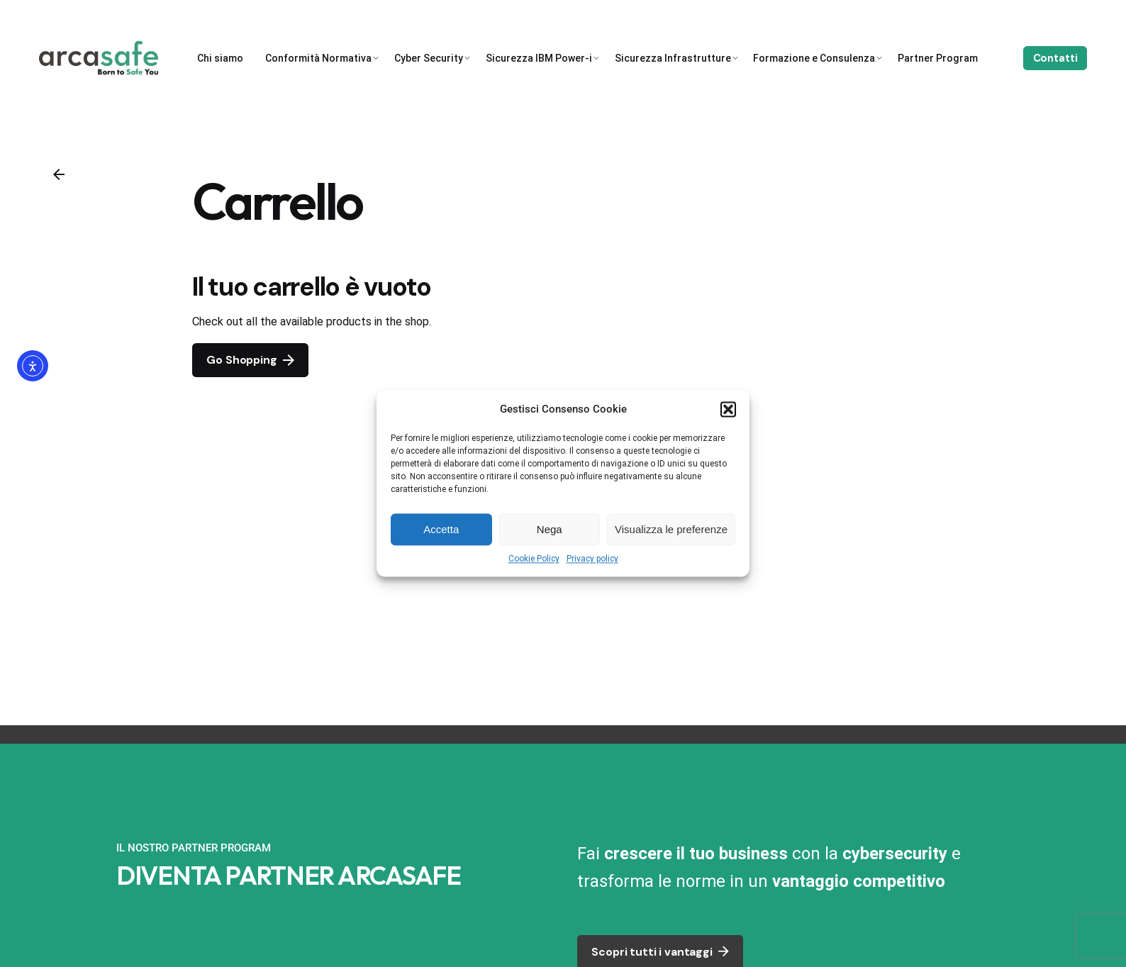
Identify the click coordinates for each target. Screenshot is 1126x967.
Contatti (1055, 58)
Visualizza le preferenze (671, 529)
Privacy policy (592, 559)
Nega (549, 529)
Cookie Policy (533, 559)
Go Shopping (250, 360)
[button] (728, 409)
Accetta (441, 529)
